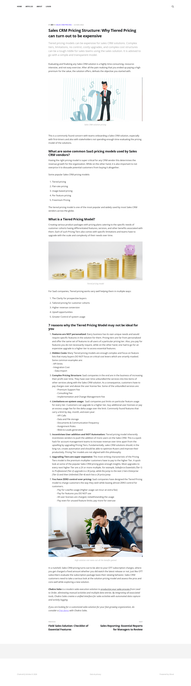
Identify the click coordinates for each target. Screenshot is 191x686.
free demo (64, 610)
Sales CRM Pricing (64, 25)
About (39, 6)
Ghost (171, 674)
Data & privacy (95, 674)
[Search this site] (173, 7)
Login (48, 6)
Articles (29, 6)
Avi (52, 25)
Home (19, 6)
